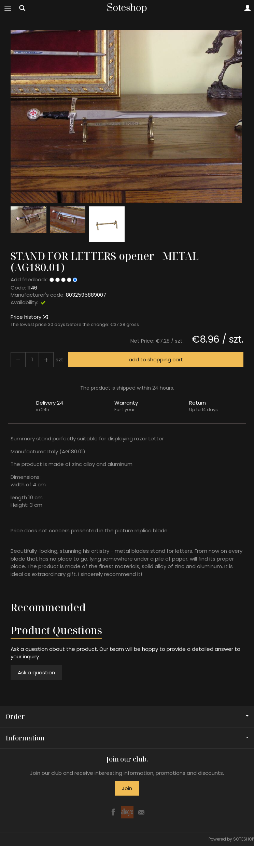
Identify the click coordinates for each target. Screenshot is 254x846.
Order (127, 716)
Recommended (48, 607)
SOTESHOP (243, 839)
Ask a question (36, 672)
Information (127, 737)
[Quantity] (32, 359)
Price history (29, 316)
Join (127, 788)
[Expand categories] (8, 8)
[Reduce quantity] (46, 359)
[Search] (22, 8)
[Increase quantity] (18, 359)
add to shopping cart (156, 359)
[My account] (247, 8)
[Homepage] (127, 8)
